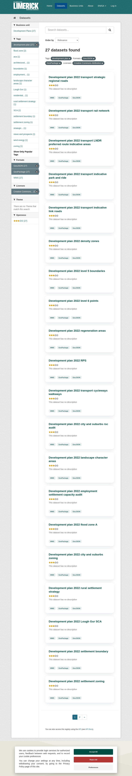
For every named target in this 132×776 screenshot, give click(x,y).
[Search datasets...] (75, 30)
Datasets (61, 6)
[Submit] (110, 30)
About (90, 6)
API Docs (89, 729)
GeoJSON (76, 97)
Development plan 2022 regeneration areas (77, 330)
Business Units (76, 6)
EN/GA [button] (102, 6)
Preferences (93, 767)
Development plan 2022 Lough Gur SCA (75, 621)
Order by (49, 40)
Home (49, 6)
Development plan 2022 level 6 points (73, 300)
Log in (113, 6)
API (79, 729)
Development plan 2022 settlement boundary (78, 651)
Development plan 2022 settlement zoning (77, 681)
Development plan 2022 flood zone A (73, 524)
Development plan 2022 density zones (74, 241)
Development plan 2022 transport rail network (79, 110)
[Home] (14, 17)
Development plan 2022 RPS (67, 360)
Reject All (93, 760)
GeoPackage (63, 97)
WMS (52, 97)
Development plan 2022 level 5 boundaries (77, 270)
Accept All (93, 752)
